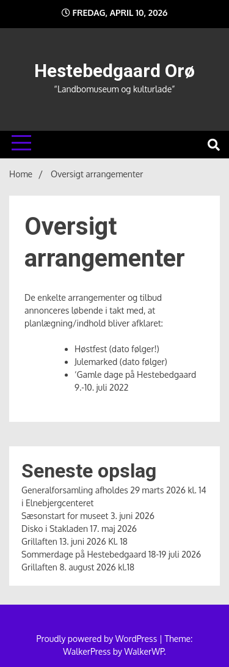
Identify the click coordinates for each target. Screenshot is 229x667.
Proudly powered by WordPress (98, 638)
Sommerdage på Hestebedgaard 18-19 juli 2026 (111, 554)
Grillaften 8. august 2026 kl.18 (77, 567)
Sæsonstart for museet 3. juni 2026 (87, 515)
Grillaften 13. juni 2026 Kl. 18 (74, 541)
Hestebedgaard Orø (114, 70)
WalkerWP (144, 651)
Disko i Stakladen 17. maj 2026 (79, 528)
